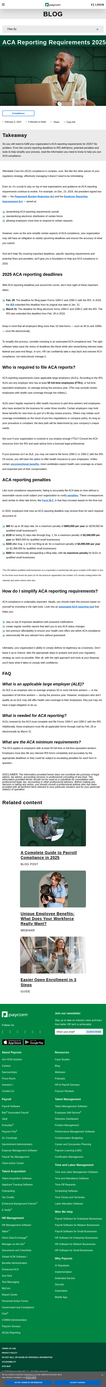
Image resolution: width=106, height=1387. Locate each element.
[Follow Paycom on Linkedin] (5, 1032)
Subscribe (94, 1032)
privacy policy (31, 1377)
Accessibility (9, 1362)
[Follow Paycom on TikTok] (42, 1032)
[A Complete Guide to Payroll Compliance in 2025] (53, 839)
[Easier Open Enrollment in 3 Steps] (53, 966)
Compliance (18, 113)
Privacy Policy (9, 1353)
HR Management (13, 1218)
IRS (12, 304)
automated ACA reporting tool (76, 606)
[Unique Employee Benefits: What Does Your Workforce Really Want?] (53, 903)
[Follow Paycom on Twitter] (12, 1032)
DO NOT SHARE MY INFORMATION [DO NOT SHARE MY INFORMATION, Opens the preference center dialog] (28, 1382)
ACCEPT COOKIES (77, 1382)
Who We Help (64, 1211)
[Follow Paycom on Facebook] (20, 1032)
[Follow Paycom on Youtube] (35, 1032)
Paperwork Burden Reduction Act (34, 196)
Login (99, 4)
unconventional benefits (24, 464)
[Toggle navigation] (3, 4)
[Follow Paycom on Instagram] (27, 1032)
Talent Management (68, 1099)
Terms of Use (9, 1348)
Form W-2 (47, 500)
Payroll (6, 1099)
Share (56, 122)
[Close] (102, 1375)
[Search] (91, 5)
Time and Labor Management (74, 1165)
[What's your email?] (70, 1032)
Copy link (69, 122)
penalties (72, 495)
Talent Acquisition (14, 1171)
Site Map (6, 1366)
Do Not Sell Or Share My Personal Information (27, 1357)
